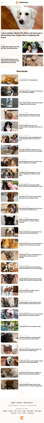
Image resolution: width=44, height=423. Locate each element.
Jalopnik (10, 411)
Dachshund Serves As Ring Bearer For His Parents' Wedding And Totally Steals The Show (29, 174)
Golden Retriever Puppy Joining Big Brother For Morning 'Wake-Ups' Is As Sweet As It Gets (30, 139)
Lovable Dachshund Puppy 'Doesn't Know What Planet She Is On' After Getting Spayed (30, 385)
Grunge (24, 411)
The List (19, 413)
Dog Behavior (21, 89)
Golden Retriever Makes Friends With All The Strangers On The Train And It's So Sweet (31, 244)
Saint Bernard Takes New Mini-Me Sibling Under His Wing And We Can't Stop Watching (30, 267)
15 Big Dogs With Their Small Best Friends (29, 326)
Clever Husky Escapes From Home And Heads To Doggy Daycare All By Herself (31, 103)
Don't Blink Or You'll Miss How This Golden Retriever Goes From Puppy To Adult (30, 197)
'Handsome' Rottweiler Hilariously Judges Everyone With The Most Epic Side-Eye (30, 338)
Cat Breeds (21, 253)
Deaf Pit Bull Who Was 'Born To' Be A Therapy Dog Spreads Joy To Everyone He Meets (31, 314)
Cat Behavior (21, 347)
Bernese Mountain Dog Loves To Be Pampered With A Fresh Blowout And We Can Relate (30, 127)
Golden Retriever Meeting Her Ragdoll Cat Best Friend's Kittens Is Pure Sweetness (30, 373)
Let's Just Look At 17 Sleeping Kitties (28, 80)
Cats (20, 78)
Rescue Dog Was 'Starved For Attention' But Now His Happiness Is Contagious (30, 162)
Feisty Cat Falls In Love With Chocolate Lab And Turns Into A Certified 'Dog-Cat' (30, 350)
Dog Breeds (3, 30)
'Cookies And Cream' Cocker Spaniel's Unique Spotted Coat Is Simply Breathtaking (31, 361)
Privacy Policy (28, 403)
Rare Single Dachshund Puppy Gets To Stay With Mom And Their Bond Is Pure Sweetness (30, 150)
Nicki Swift (13, 413)
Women (24, 413)
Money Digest (38, 411)
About (13, 403)
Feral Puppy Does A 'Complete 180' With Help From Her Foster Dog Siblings (30, 91)
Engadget (5, 411)
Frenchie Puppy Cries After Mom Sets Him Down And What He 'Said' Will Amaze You (30, 303)
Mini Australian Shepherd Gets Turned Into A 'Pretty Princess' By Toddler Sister (30, 209)
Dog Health (21, 382)
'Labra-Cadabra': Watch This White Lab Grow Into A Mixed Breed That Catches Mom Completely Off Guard (21, 35)
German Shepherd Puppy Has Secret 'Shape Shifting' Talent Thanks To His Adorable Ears (30, 279)
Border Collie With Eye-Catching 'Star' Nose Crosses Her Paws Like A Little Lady (30, 232)
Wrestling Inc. (31, 413)
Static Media (14, 405)
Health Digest (30, 411)
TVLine (15, 411)
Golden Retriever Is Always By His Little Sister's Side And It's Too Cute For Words (29, 115)
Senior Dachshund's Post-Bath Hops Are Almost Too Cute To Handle (29, 291)
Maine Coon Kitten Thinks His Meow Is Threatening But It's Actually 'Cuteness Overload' (29, 221)
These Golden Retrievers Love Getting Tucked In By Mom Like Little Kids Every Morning (10, 61)
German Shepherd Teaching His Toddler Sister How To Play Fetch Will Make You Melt (31, 185)
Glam (19, 411)
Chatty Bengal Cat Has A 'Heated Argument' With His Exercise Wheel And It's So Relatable (30, 256)
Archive (19, 403)
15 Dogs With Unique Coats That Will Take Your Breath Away (10, 47)
